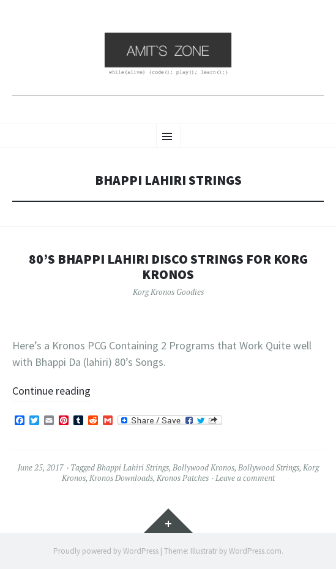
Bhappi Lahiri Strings (133, 467)
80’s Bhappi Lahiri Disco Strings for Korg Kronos (168, 267)
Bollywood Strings (268, 467)
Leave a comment (245, 477)
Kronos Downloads (121, 477)
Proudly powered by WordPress (106, 551)
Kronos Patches (183, 477)
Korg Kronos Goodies (168, 291)
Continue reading (51, 391)
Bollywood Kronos (203, 467)
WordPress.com (255, 551)
